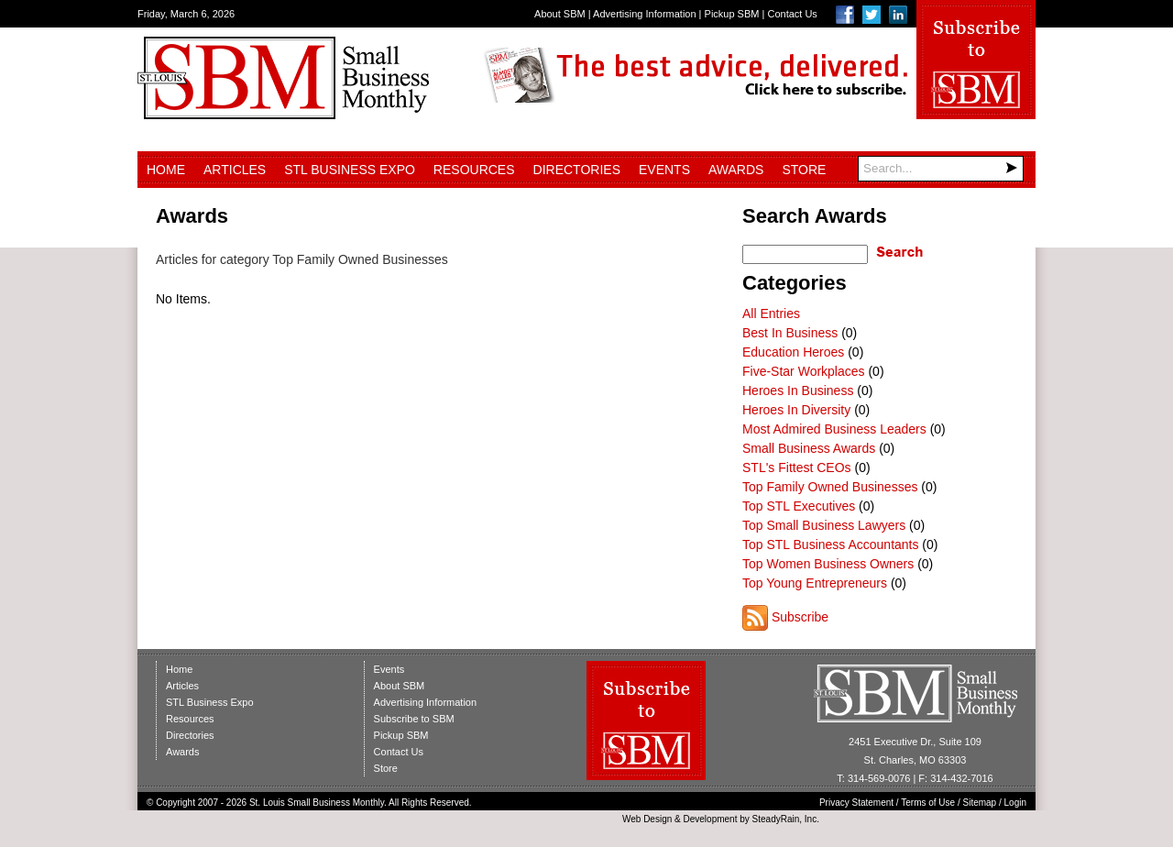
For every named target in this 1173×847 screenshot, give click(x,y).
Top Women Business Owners (828, 563)
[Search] (941, 169)
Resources (474, 169)
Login (1015, 803)
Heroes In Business (797, 390)
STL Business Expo (349, 169)
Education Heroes (793, 352)
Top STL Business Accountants (830, 544)
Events (664, 169)
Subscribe (800, 617)
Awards (735, 169)
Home (166, 169)
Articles (234, 169)
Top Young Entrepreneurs (814, 583)
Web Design (647, 819)
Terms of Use (928, 803)
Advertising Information (644, 13)
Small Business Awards (808, 448)
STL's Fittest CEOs (796, 467)
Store (804, 169)
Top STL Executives (798, 506)
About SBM (560, 13)
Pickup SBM (732, 13)
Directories (576, 169)
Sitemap (980, 803)
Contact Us (792, 13)
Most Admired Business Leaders (834, 429)
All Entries (771, 313)
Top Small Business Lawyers (823, 525)
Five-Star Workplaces (803, 371)
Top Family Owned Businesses (829, 486)
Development (711, 819)
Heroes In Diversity (796, 409)
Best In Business (790, 332)
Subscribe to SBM (414, 718)
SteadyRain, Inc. (785, 819)
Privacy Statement (856, 803)
